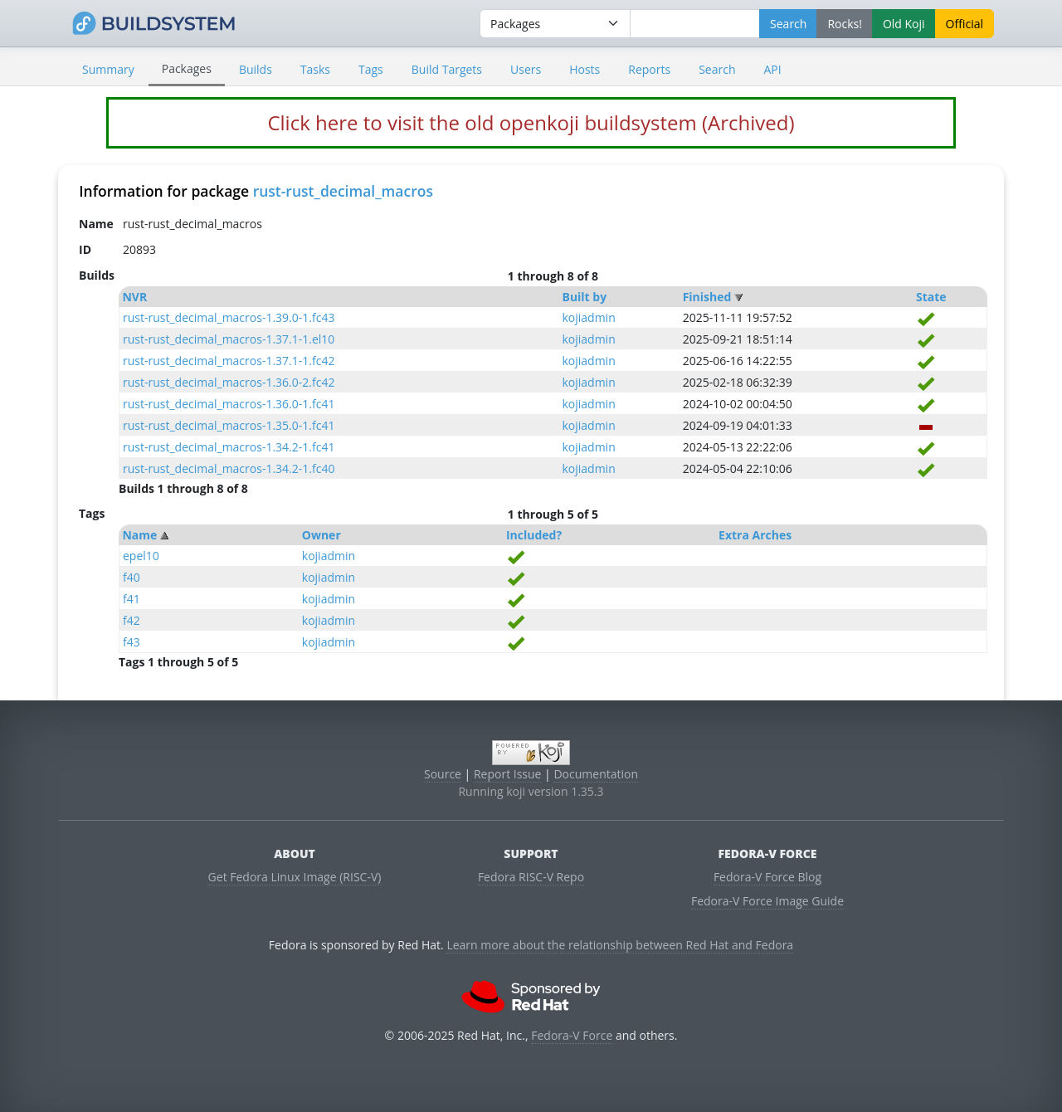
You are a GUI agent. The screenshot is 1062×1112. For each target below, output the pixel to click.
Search (717, 69)
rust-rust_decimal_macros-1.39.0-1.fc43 (228, 317)
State (931, 297)
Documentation (595, 774)
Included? (534, 535)
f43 (131, 642)
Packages (187, 68)
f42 (131, 620)
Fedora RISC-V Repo (531, 877)
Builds (255, 69)
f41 (131, 599)
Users (525, 69)
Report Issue (508, 774)
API (772, 69)
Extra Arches (755, 535)
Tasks (315, 69)
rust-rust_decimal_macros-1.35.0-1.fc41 (228, 425)
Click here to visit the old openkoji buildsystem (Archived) (530, 122)
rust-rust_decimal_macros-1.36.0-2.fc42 (228, 382)
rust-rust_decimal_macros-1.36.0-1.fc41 (228, 404)
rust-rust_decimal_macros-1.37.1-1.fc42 (228, 360)
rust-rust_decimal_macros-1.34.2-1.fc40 (228, 468)
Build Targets (447, 69)
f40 (131, 577)
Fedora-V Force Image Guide (767, 901)
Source (442, 774)
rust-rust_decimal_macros (343, 191)
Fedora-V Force (571, 1035)
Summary (108, 69)
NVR (134, 297)
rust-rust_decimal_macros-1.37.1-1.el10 (228, 339)
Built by (584, 297)
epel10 (141, 555)
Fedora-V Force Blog (767, 877)
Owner (321, 535)
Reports (649, 69)
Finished (707, 297)
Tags (370, 69)
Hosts (584, 69)
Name (139, 535)
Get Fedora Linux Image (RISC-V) (295, 877)
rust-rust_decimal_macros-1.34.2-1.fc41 (228, 447)
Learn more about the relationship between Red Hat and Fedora (619, 945)
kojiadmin (588, 317)
